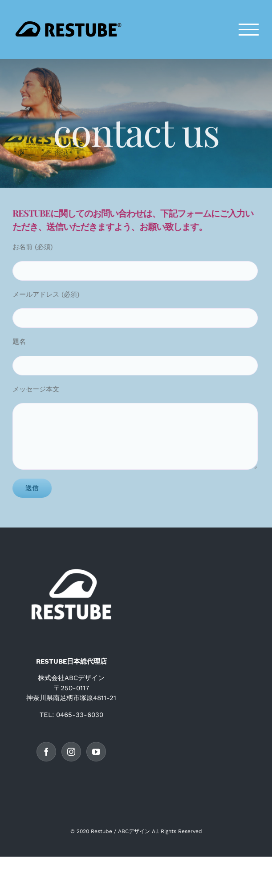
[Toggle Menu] (249, 30)
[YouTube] (96, 751)
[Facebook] (46, 751)
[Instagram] (71, 751)
